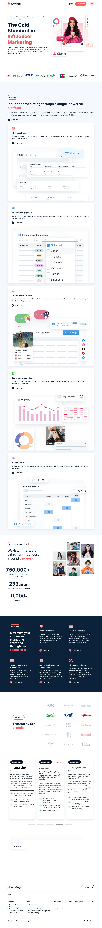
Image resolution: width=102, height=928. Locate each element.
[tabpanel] (22, 788)
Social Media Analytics (15, 911)
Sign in (70, 3)
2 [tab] (40, 824)
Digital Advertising (32, 913)
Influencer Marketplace (15, 909)
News (55, 905)
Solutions (29, 901)
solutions (16, 650)
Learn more (15, 120)
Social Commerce (32, 907)
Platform (11, 901)
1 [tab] (31, 824)
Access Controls (13, 913)
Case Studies (57, 909)
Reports (56, 907)
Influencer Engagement (15, 907)
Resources (57, 901)
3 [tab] (50, 824)
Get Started (81, 3)
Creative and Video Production (36, 909)
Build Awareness (31, 905)
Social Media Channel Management (38, 911)
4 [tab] (59, 824)
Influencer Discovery (15, 905)
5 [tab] (68, 824)
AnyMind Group (89, 921)
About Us (69, 901)
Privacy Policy (28, 921)
